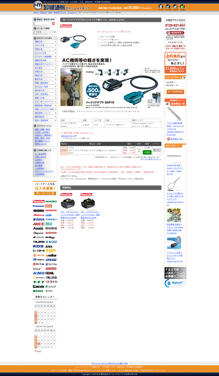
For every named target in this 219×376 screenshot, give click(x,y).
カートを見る (107, 363)
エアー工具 (39, 45)
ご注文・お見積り (42, 132)
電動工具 (38, 42)
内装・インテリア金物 (44, 109)
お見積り (38, 160)
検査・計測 (39, 98)
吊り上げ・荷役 (41, 87)
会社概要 (38, 165)
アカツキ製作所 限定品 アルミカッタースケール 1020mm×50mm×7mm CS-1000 (175, 129)
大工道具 (38, 68)
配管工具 (38, 79)
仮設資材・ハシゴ (42, 113)
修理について (40, 144)
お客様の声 (39, 163)
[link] (175, 284)
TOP (126, 363)
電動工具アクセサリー (44, 64)
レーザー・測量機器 (43, 57)
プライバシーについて (44, 171)
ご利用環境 (39, 174)
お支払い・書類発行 (43, 135)
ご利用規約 (39, 168)
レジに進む (118, 363)
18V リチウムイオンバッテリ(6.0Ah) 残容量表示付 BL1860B (70, 215)
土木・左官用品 (41, 94)
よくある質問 (40, 154)
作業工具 (38, 72)
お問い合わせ (40, 157)
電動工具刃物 (40, 60)
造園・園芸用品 (41, 83)
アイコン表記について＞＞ (151, 159)
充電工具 (38, 49)
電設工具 (38, 75)
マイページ (96, 363)
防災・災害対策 (41, 120)
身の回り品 (39, 90)
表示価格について (42, 141)
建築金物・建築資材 (43, 105)
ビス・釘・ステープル (44, 102)
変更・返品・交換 (42, 138)
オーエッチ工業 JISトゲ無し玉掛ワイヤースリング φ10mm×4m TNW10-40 (175, 199)
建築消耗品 (39, 117)
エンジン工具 (40, 53)
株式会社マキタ (67, 136)
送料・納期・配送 (42, 129)
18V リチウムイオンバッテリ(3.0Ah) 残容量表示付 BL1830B (90, 215)
